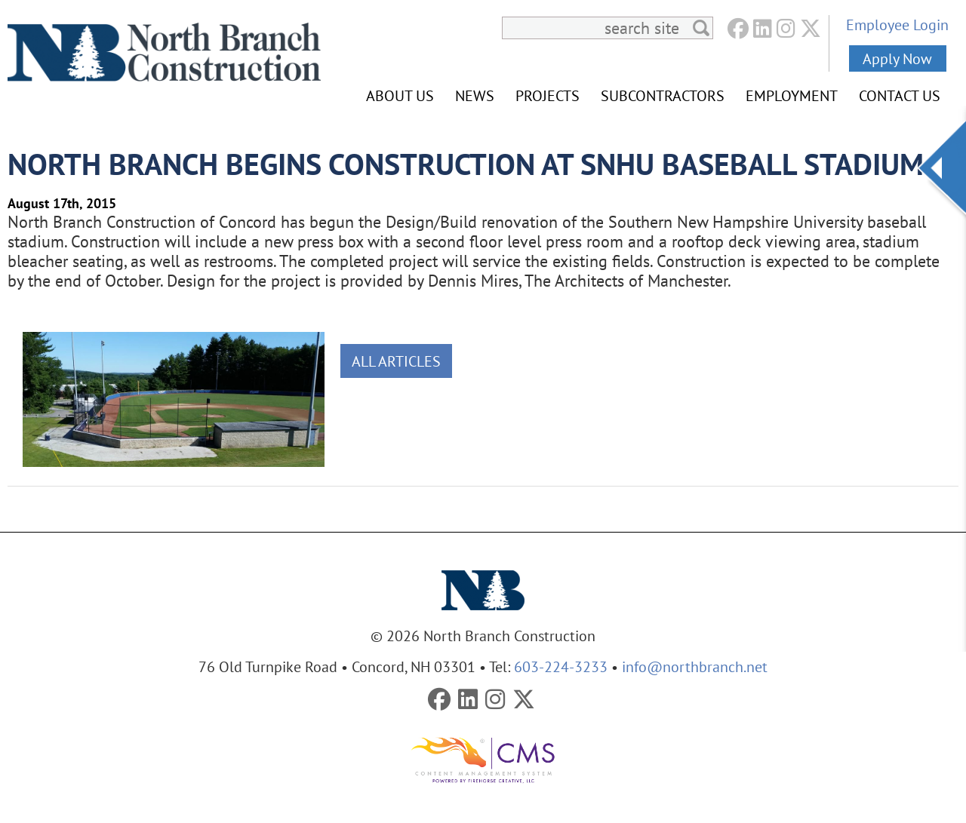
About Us (400, 95)
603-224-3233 (561, 666)
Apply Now (897, 58)
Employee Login (897, 24)
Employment (792, 95)
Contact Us (899, 95)
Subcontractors (662, 95)
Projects (547, 95)
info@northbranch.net (695, 666)
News (474, 95)
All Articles (396, 361)
